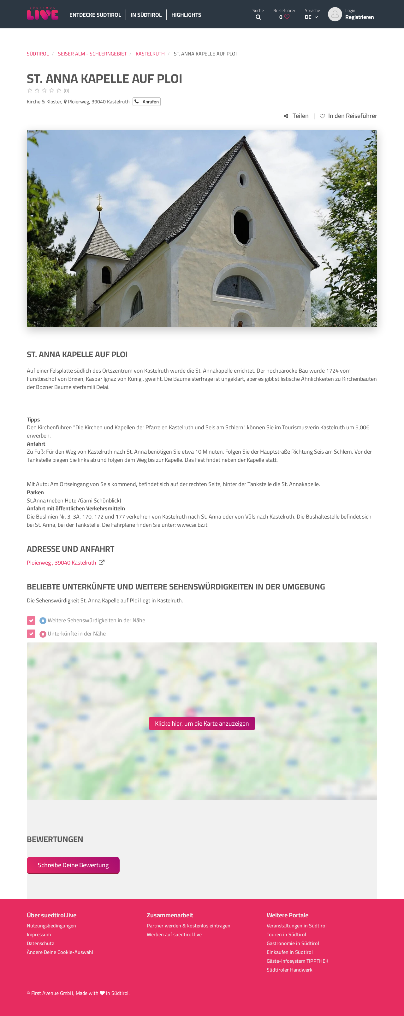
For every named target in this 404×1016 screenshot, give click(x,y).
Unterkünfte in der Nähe (72, 634)
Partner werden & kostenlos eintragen (188, 925)
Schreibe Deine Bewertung (73, 865)
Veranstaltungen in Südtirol (297, 925)
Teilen (296, 115)
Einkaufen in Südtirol (290, 952)
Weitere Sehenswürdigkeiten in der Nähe (92, 620)
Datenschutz (40, 943)
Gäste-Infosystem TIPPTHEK (297, 961)
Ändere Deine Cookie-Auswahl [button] (60, 952)
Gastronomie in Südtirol (293, 943)
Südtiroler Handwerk (289, 969)
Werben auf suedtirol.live (174, 934)
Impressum (39, 934)
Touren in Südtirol (286, 934)
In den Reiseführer (348, 115)
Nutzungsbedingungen (51, 925)
